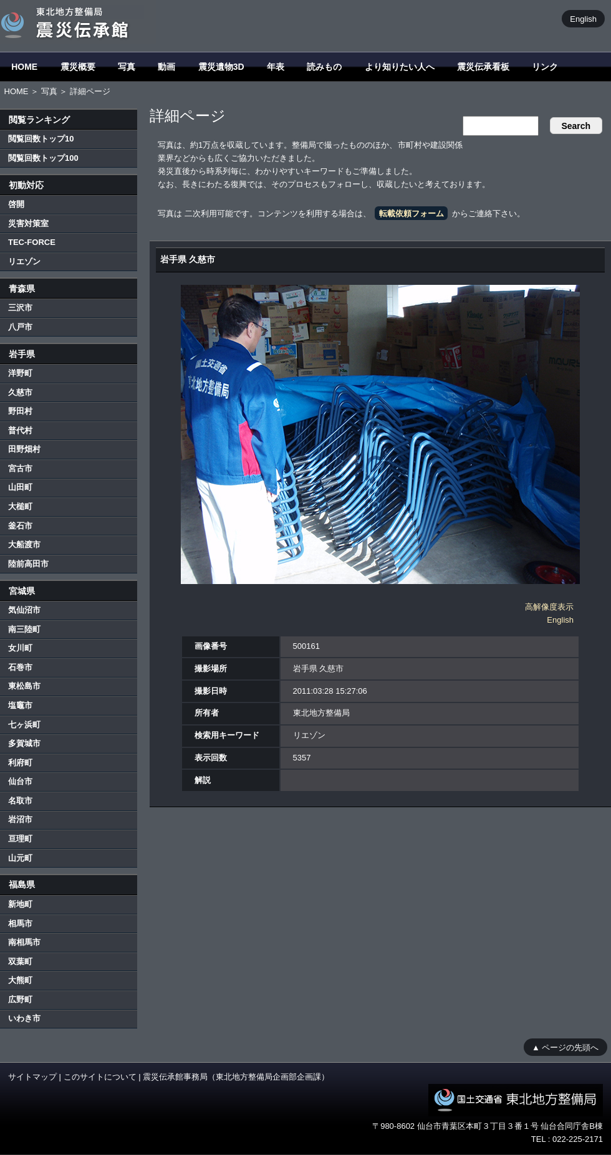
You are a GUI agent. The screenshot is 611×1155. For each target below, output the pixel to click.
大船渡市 (24, 544)
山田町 (20, 487)
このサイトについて (100, 1076)
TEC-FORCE (31, 242)
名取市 (20, 800)
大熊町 (20, 980)
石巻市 (20, 667)
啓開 (16, 204)
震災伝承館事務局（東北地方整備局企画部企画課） (236, 1076)
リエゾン (24, 261)
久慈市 (20, 392)
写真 (126, 67)
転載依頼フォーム (411, 213)
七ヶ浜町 (24, 724)
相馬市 (20, 923)
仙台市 (20, 781)
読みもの (324, 67)
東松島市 (24, 686)
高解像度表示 (549, 606)
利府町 (20, 762)
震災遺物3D (221, 67)
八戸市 (20, 327)
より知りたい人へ (400, 67)
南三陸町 (24, 629)
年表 (275, 67)
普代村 (20, 430)
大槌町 (20, 506)
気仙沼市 (24, 610)
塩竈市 (20, 705)
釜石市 (20, 525)
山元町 (20, 858)
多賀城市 (24, 743)
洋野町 (20, 373)
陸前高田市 (28, 563)
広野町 (20, 999)
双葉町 (20, 961)
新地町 (20, 904)
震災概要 (77, 67)
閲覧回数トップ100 (43, 158)
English (583, 18)
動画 (166, 67)
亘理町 (20, 838)
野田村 (20, 411)
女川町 (20, 648)
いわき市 (24, 1018)
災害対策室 (28, 223)
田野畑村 (24, 449)
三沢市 (20, 307)
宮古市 (20, 468)
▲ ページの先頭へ (565, 1047)
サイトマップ (32, 1076)
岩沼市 (20, 819)
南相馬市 (24, 942)
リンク (545, 67)
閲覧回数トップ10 (41, 138)
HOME (24, 67)
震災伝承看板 (483, 67)
